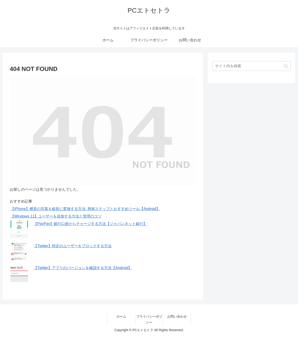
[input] (251, 66)
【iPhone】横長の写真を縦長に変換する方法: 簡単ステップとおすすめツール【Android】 (85, 209)
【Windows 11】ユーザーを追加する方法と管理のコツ (56, 216)
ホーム (121, 316)
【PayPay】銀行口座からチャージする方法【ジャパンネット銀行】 (90, 224)
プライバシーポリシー (149, 319)
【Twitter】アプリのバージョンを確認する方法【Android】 (83, 268)
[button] (286, 66)
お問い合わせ (177, 316)
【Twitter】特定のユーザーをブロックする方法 (73, 246)
